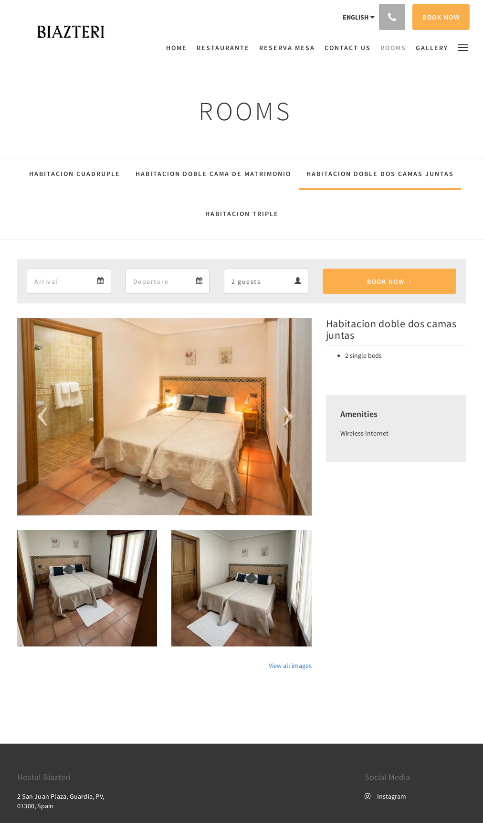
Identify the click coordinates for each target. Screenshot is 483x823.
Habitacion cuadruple (74, 173)
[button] (463, 47)
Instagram (385, 796)
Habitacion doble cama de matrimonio (213, 173)
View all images (290, 665)
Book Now (385, 281)
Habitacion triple (242, 213)
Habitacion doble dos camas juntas (380, 173)
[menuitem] (179, 47)
